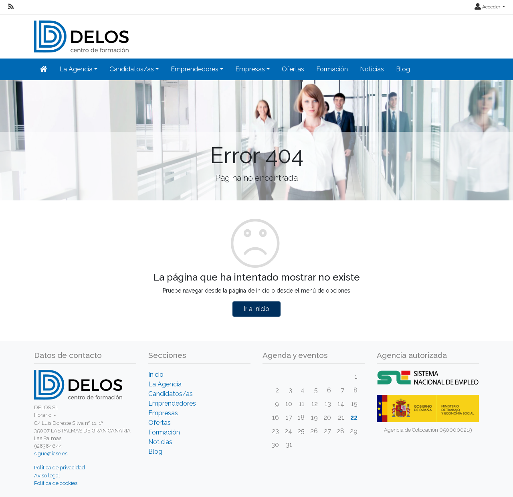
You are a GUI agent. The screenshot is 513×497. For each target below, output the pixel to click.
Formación (332, 69)
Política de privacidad (59, 468)
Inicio (156, 374)
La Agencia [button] (76, 69)
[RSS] (11, 7)
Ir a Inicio (256, 309)
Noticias (372, 69)
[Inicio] (43, 69)
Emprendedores (172, 403)
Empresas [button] (250, 69)
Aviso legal (47, 476)
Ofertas (293, 69)
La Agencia (165, 384)
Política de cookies (55, 483)
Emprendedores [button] (194, 69)
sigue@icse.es (50, 454)
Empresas (163, 413)
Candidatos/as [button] (131, 69)
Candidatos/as (170, 394)
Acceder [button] (488, 7)
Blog (403, 69)
